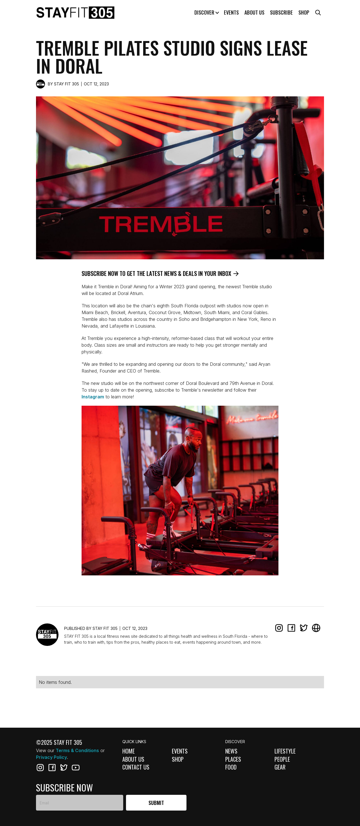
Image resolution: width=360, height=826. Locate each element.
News (231, 751)
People (282, 759)
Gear (279, 767)
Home (128, 751)
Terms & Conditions (77, 750)
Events (231, 12)
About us (254, 12)
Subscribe (281, 12)
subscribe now (64, 787)
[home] (75, 12)
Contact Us (135, 767)
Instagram (93, 397)
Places (233, 759)
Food (231, 767)
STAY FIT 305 (66, 83)
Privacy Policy (51, 757)
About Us (133, 759)
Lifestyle (285, 751)
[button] (206, 12)
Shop (303, 12)
